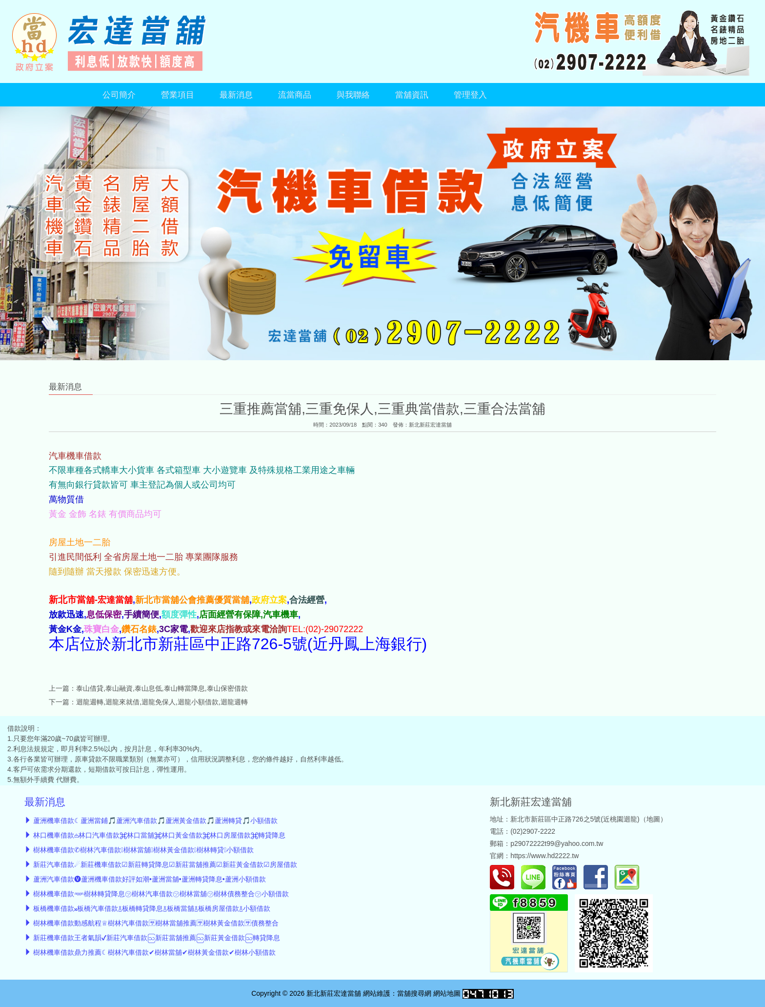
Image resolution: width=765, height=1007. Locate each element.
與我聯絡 (353, 95)
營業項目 (177, 95)
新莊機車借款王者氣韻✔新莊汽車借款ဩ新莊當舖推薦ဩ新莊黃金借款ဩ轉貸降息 (156, 938)
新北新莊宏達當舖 (430, 425)
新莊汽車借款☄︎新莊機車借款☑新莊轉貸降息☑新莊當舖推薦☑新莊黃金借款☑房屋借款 (165, 864)
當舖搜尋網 (414, 993)
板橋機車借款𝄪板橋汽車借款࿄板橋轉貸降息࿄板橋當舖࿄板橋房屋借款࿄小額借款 (151, 908)
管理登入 (470, 95)
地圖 (653, 819)
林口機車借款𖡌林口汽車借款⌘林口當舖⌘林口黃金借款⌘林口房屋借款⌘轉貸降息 (159, 835)
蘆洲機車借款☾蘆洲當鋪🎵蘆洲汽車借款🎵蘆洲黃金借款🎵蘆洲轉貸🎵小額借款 (155, 820)
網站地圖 (447, 993)
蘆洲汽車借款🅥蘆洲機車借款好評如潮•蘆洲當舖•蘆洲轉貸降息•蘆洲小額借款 (149, 879)
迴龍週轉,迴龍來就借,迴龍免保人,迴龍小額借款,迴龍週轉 (162, 702)
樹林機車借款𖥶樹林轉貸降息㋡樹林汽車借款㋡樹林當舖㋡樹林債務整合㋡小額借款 (161, 894)
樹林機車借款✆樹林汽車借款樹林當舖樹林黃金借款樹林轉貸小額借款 (143, 850)
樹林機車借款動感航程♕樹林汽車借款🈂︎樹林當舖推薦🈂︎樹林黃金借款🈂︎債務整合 (156, 923)
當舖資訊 (411, 95)
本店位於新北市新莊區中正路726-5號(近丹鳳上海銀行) (238, 644)
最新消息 (236, 95)
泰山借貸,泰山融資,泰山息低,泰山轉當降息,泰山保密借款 (162, 688)
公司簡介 (119, 95)
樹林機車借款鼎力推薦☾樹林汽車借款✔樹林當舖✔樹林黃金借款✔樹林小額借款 (154, 952)
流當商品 (294, 95)
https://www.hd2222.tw (544, 856)
